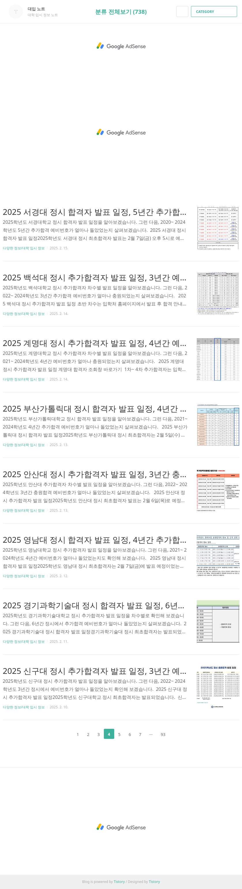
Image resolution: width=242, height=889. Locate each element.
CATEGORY (214, 11)
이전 (63, 734)
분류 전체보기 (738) (121, 12)
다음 (178, 734)
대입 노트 (39, 9)
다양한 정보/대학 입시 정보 (24, 248)
